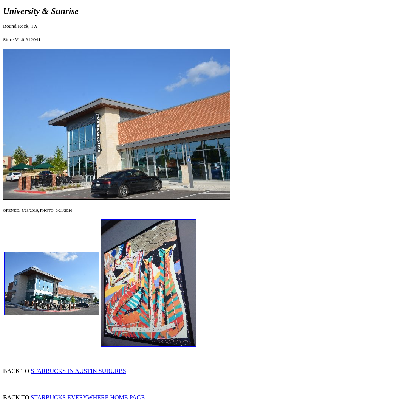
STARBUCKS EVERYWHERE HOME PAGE (88, 397)
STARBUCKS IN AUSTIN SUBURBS (78, 371)
